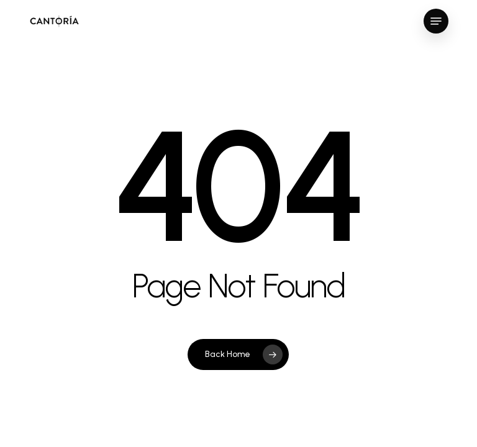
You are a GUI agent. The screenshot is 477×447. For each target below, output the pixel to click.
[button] (436, 21)
